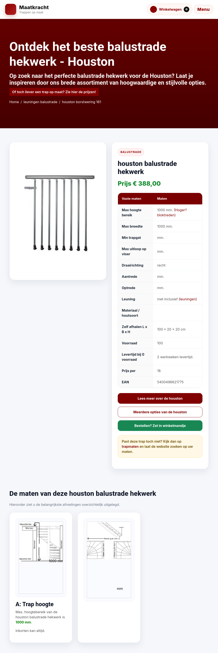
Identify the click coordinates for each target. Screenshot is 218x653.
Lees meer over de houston (160, 398)
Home (14, 102)
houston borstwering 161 (81, 102)
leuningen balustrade (40, 102)
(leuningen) (188, 299)
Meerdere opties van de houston (160, 412)
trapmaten (130, 446)
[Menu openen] (203, 9)
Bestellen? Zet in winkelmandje (160, 425)
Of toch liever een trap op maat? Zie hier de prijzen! (54, 92)
